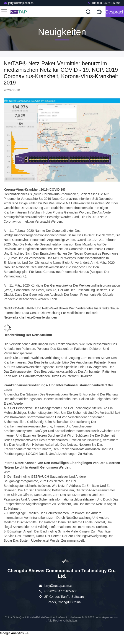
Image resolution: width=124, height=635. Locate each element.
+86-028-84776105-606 (103, 3)
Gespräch (115, 11)
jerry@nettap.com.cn (19, 3)
